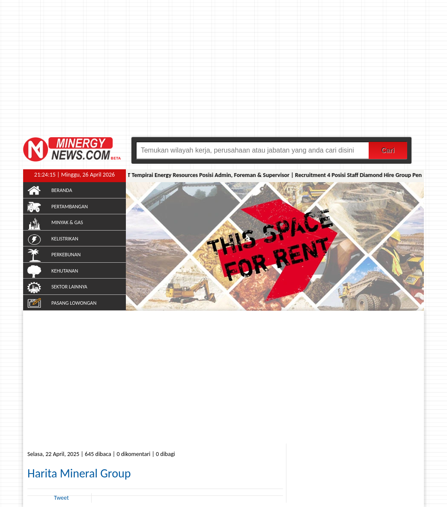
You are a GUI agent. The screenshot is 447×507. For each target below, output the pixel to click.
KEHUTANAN (64, 270)
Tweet (61, 497)
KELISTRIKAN (64, 238)
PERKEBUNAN (65, 254)
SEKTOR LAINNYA (69, 286)
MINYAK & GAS (67, 222)
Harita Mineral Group (79, 473)
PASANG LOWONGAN (73, 303)
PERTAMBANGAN (69, 206)
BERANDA (61, 190)
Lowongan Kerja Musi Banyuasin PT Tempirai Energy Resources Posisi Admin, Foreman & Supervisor (167, 175)
